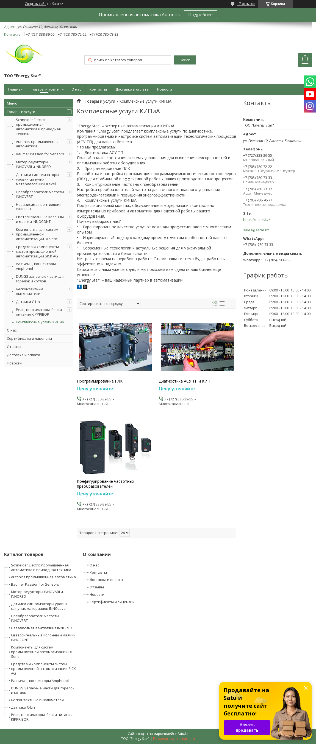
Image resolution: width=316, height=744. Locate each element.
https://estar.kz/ (256, 219)
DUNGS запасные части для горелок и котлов (40, 278)
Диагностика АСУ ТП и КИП (184, 381)
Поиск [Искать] (185, 60)
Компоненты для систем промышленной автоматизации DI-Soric (37, 234)
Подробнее (200, 15)
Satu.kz (183, 733)
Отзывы (14, 346)
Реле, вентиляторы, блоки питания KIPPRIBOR (39, 312)
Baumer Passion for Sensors (40, 153)
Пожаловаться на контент (174, 738)
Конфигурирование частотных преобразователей (105, 484)
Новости (164, 89)
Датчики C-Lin (28, 301)
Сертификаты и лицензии (29, 338)
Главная (15, 89)
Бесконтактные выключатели (29, 291)
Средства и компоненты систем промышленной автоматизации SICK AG (37, 251)
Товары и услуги (45, 89)
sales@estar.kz (256, 230)
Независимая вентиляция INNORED (38, 207)
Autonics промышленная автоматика (37, 144)
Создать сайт (35, 4)
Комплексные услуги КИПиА (40, 321)
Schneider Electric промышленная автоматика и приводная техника (38, 126)
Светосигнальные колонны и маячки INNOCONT (40, 219)
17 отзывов (246, 3)
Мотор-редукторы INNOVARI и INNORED (33, 164)
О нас (76, 89)
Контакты (98, 89)
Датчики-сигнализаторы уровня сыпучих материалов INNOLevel (37, 179)
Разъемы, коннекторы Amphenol (36, 266)
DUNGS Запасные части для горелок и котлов (42, 690)
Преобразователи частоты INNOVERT (40, 194)
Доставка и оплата (132, 89)
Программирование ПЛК (100, 381)
